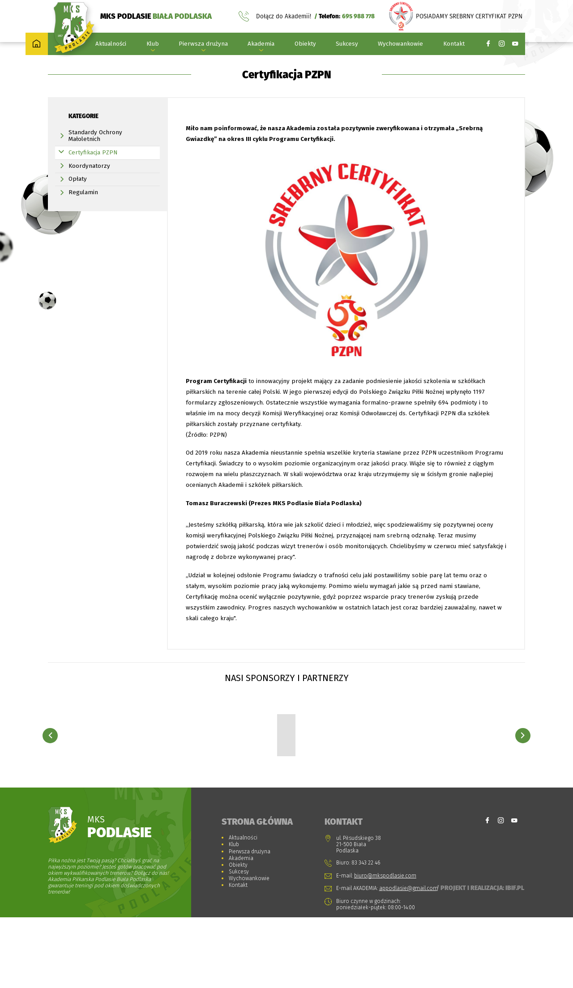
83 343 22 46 (365, 933)
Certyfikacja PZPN (92, 172)
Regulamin (83, 212)
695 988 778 (358, 17)
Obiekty (305, 45)
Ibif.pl (514, 958)
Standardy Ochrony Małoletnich (95, 155)
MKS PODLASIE (156, 17)
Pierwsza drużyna (203, 45)
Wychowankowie (400, 45)
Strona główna (111, 65)
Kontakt (454, 45)
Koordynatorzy (89, 185)
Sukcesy (347, 45)
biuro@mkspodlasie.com (385, 946)
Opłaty (77, 198)
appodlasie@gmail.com (408, 958)
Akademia (261, 45)
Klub (152, 45)
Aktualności (110, 45)
